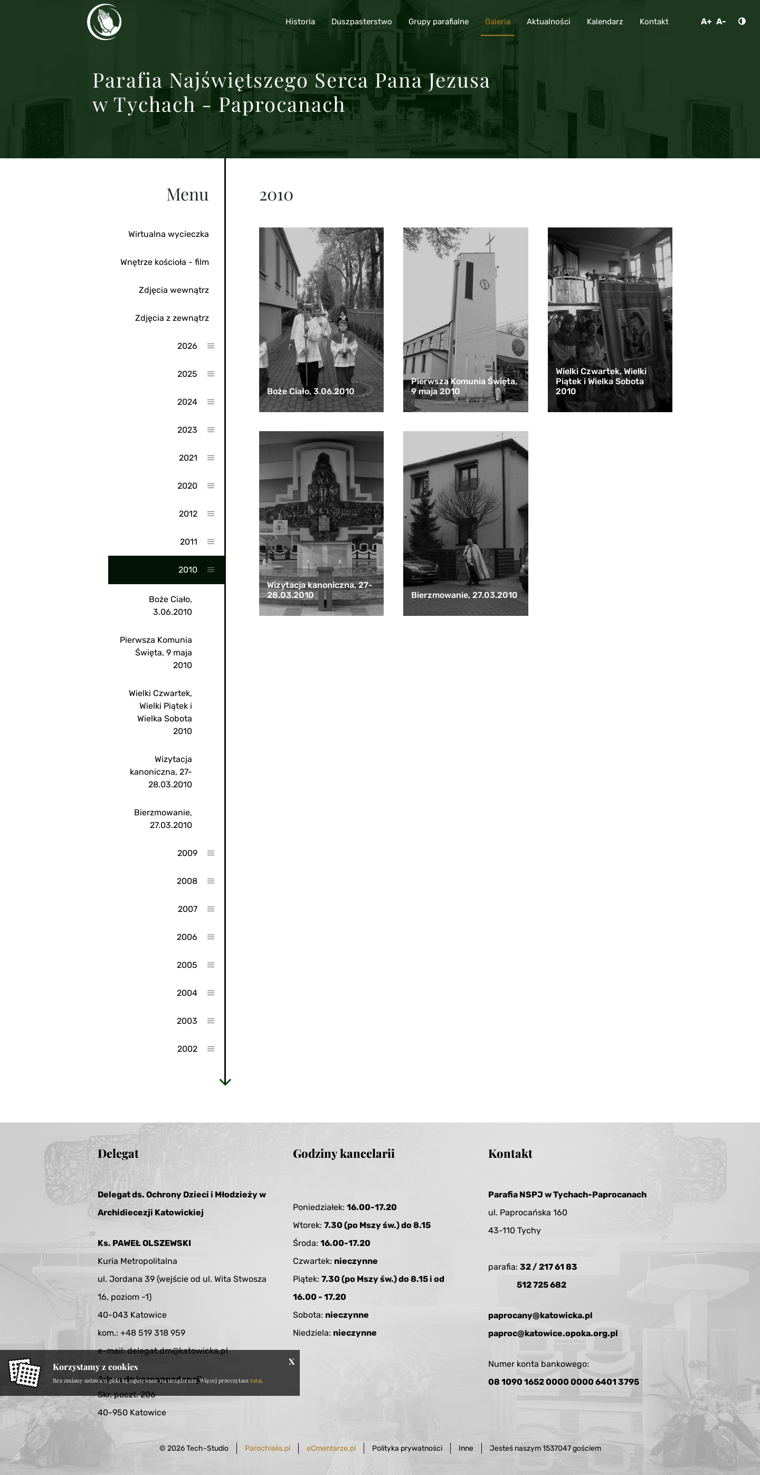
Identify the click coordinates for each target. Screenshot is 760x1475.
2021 (188, 458)
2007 (187, 909)
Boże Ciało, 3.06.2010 (170, 605)
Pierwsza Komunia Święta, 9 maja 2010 (156, 652)
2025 (187, 374)
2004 (187, 993)
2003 (187, 1021)
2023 (187, 430)
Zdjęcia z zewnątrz (172, 318)
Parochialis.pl (267, 1448)
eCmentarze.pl (331, 1448)
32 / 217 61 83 (548, 1267)
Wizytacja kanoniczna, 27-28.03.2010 (161, 771)
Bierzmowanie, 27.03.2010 (163, 818)
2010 (187, 570)
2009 (187, 853)
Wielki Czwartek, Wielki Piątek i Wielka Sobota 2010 (160, 712)
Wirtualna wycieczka (168, 234)
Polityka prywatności (407, 1448)
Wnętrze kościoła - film (164, 262)
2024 (187, 402)
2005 (187, 965)
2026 (187, 346)
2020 (187, 486)
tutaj (256, 1380)
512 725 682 (541, 1285)
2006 (187, 937)
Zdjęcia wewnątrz (174, 290)
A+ (706, 21)
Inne (466, 1448)
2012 (188, 514)
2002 (187, 1049)
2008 (187, 881)
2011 (188, 542)
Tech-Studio (207, 1448)
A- (721, 21)
